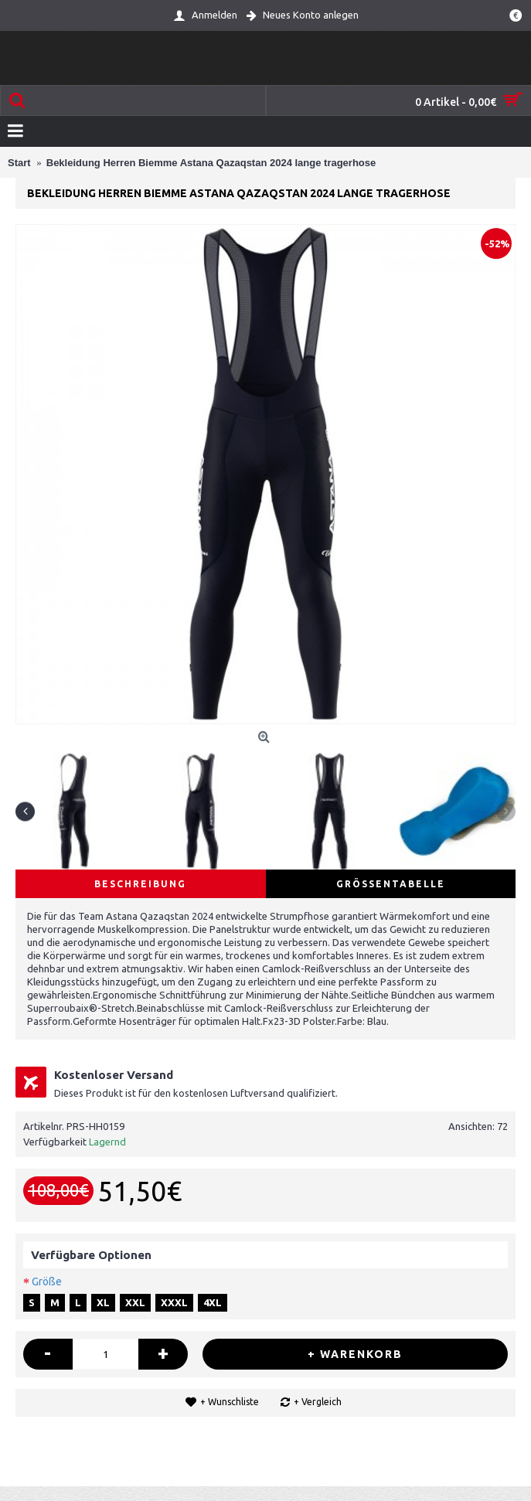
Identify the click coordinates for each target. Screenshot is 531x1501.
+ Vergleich (318, 1402)
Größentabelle (390, 884)
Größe (47, 1281)
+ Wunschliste (229, 1402)
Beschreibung (140, 884)
